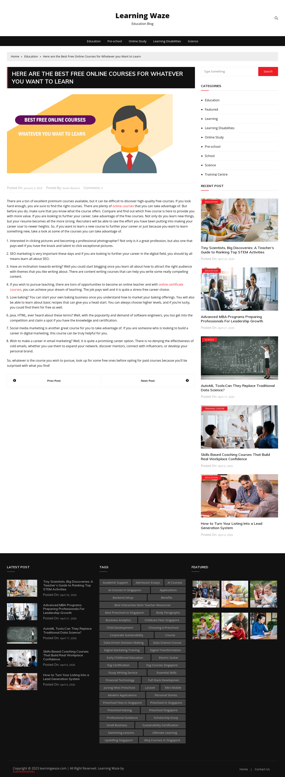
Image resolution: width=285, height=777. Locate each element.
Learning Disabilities (167, 41)
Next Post (148, 381)
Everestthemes (24, 771)
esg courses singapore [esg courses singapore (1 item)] (162, 665)
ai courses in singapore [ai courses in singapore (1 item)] (124, 590)
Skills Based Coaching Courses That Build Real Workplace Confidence (235, 456)
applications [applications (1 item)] (168, 590)
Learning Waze (142, 15)
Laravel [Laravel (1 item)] (150, 688)
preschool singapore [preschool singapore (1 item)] (163, 710)
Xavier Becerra (71, 188)
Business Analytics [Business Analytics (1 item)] (118, 620)
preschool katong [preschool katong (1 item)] (119, 710)
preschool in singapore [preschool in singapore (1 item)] (166, 703)
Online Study (137, 41)
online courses (123, 206)
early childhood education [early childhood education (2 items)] (125, 657)
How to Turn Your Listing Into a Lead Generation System (231, 525)
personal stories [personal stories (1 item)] (166, 695)
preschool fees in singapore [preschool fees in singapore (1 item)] (122, 703)
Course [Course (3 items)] (170, 635)
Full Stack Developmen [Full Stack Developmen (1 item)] (163, 680)
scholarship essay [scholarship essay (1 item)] (166, 718)
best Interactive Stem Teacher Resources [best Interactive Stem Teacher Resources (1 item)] (142, 605)
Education (94, 41)
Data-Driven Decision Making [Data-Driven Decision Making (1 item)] (124, 642)
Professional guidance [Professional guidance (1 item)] (122, 718)
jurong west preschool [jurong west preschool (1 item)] (119, 688)
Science (193, 41)
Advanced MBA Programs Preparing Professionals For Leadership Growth (232, 318)
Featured (211, 109)
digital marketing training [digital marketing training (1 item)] (122, 650)
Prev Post (54, 381)
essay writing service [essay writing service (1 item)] (122, 672)
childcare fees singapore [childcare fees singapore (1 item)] (161, 620)
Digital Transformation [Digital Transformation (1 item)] (165, 650)
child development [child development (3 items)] (120, 627)
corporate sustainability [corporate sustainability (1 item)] (126, 635)
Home (243, 769)
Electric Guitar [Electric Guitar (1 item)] (168, 657)
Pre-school (114, 41)
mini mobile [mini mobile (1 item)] (173, 688)
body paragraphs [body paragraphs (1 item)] (168, 612)
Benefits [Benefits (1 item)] (166, 597)
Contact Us (262, 769)
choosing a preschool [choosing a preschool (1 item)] (163, 627)
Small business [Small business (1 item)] (116, 725)
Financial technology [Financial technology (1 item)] (120, 680)
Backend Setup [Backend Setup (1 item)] (123, 597)
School (210, 155)
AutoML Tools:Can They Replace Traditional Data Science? (238, 387)
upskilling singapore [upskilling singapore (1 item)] (119, 740)
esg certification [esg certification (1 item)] (118, 665)
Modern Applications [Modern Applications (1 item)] (122, 695)
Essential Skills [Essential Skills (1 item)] (167, 672)
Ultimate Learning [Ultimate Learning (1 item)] (164, 733)
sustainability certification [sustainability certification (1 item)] (160, 725)
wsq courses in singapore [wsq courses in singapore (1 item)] (162, 740)
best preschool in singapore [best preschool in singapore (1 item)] (124, 612)
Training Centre (216, 174)
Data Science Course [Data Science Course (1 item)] (167, 642)
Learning (211, 118)
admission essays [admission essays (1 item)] (148, 582)
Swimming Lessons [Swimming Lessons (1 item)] (121, 733)
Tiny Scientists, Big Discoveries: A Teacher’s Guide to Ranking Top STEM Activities (237, 250)
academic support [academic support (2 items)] (115, 582)
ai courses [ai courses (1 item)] (175, 582)
